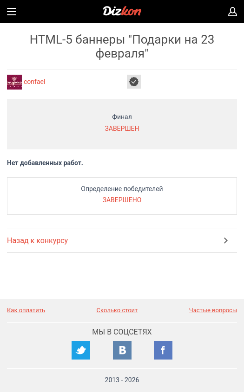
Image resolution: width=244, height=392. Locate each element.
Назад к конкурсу (37, 240)
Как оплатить (26, 310)
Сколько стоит (117, 310)
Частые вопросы (213, 310)
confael (34, 81)
